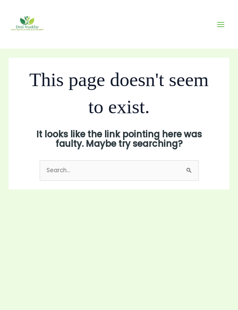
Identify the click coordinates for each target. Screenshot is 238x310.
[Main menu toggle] (221, 24)
